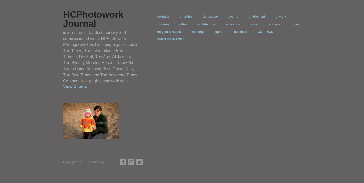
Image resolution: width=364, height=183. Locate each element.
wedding (198, 31)
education (233, 24)
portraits (163, 16)
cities (183, 24)
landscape (210, 16)
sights (218, 31)
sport (254, 24)
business (240, 31)
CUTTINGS (265, 31)
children (163, 24)
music (295, 24)
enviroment (257, 16)
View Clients (75, 86)
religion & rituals (169, 31)
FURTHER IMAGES (170, 39)
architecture (206, 24)
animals (274, 24)
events (233, 16)
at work (281, 16)
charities (186, 16)
